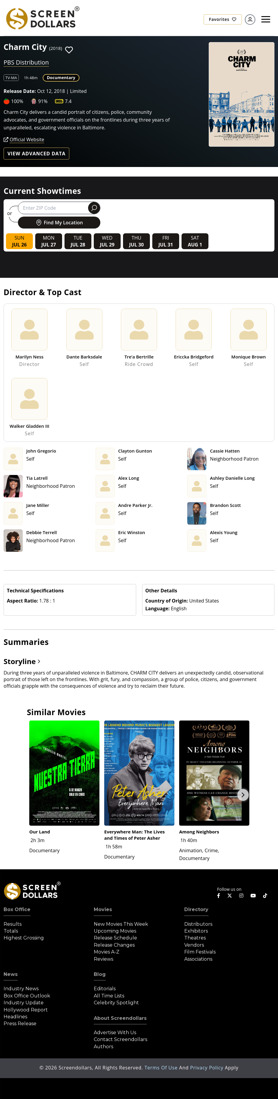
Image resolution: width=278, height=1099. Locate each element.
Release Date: (20, 91)
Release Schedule (115, 938)
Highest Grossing (24, 938)
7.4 (68, 101)
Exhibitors (196, 931)
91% (43, 101)
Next (243, 795)
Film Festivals (200, 952)
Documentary (61, 77)
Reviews (103, 959)
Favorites (222, 19)
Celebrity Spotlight (116, 1002)
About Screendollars (120, 1018)
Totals (11, 931)
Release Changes (114, 945)
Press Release (20, 1023)
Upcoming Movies (115, 931)
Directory (196, 909)
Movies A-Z (106, 952)
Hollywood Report (26, 1010)
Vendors (194, 945)
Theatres (195, 938)
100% (17, 101)
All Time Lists (109, 996)
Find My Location (59, 222)
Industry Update (24, 1002)
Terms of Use (162, 1067)
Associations (198, 959)
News (11, 974)
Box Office (17, 909)
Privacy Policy (207, 1067)
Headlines (15, 1017)
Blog (100, 974)
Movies (103, 909)
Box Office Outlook (27, 996)
